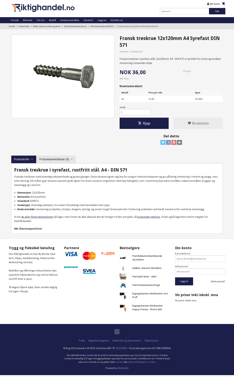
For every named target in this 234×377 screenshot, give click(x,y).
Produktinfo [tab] (21, 160)
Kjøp (144, 123)
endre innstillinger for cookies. (142, 363)
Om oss (41, 20)
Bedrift (52, 20)
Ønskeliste (198, 123)
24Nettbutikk (123, 370)
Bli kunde (27, 20)
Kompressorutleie (69, 20)
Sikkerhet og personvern (126, 342)
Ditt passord (181, 267)
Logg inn (102, 20)
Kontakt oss (117, 20)
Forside (15, 20)
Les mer (120, 363)
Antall (122, 107)
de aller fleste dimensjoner (37, 218)
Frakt (82, 342)
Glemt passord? (218, 282)
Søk (217, 11)
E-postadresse (182, 254)
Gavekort (88, 20)
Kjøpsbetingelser (98, 342)
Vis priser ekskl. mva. (186, 301)
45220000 (121, 350)
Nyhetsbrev (151, 342)
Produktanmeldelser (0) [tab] (54, 160)
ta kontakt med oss (148, 218)
